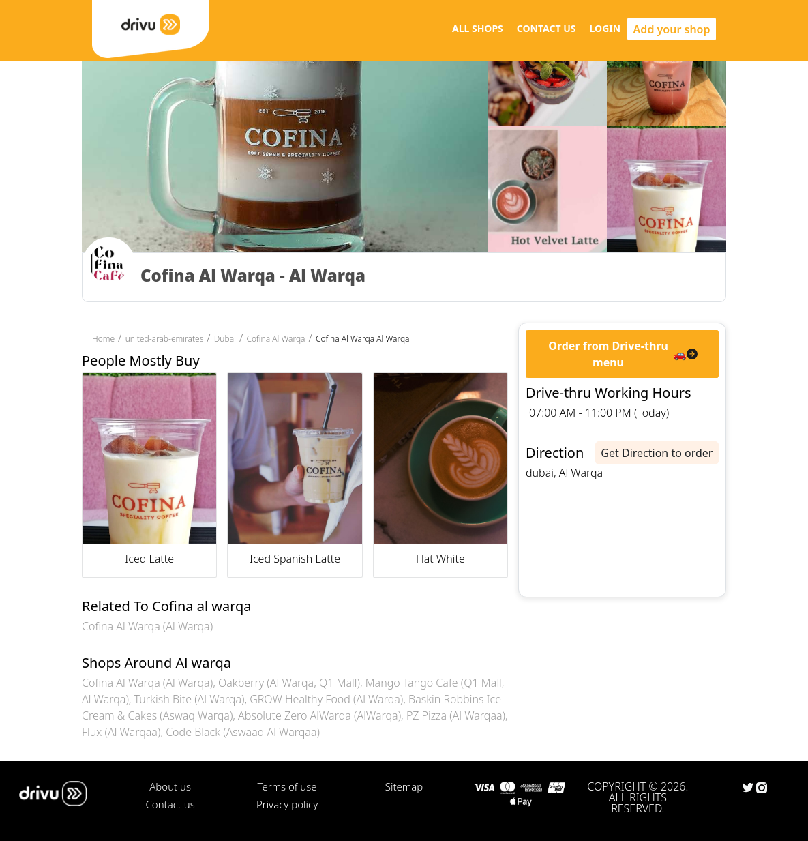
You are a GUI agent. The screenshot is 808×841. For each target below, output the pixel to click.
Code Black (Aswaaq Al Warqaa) (243, 731)
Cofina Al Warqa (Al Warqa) (147, 626)
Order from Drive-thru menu (608, 354)
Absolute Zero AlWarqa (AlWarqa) (319, 715)
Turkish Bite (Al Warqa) (189, 699)
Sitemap (404, 786)
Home (103, 338)
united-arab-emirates (164, 338)
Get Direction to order (657, 452)
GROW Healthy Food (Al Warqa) (326, 699)
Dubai (225, 338)
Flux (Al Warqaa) (121, 731)
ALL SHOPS (477, 28)
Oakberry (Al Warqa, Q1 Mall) (289, 682)
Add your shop (671, 29)
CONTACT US (546, 28)
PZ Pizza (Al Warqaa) (455, 715)
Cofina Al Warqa (275, 338)
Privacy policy (287, 804)
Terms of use (287, 786)
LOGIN (605, 28)
